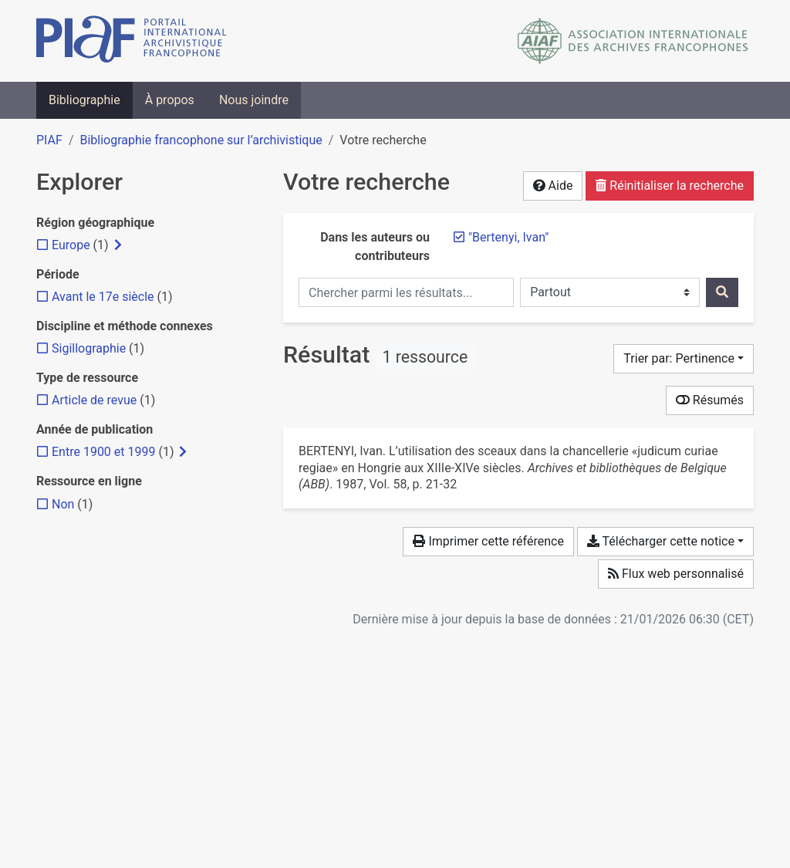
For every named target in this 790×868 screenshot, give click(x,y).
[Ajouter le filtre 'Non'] (63, 504)
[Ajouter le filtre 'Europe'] (71, 245)
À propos (169, 100)
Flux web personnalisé (676, 573)
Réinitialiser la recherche (670, 185)
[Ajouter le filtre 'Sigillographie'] (89, 348)
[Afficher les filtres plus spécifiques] (118, 245)
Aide (553, 185)
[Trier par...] (683, 358)
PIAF (49, 140)
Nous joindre (254, 100)
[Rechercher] (722, 292)
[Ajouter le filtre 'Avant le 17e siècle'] (103, 296)
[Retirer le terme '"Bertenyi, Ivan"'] (508, 237)
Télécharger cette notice (660, 541)
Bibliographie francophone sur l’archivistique (200, 140)
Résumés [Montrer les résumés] (710, 400)
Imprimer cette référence (488, 541)
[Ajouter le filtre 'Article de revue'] (94, 400)
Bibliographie (84, 100)
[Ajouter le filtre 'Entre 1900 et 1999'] (103, 451)
